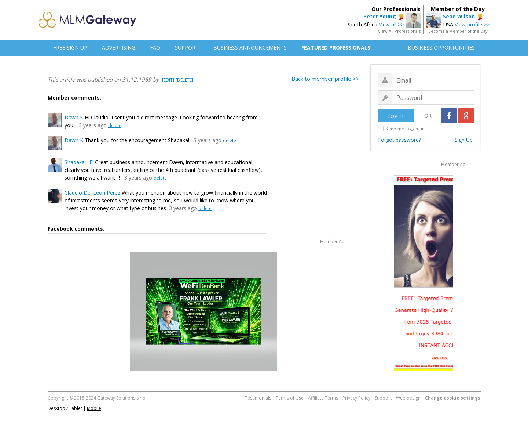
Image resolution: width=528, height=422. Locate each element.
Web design (408, 398)
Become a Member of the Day (458, 31)
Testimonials (258, 398)
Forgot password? (399, 139)
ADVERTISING (118, 47)
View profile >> (472, 24)
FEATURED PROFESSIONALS (335, 47)
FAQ (155, 47)
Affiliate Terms (323, 398)
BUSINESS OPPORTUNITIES (441, 47)
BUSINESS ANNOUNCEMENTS (250, 47)
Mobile (94, 408)
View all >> (391, 24)
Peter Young (379, 16)
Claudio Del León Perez (92, 192)
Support (383, 398)
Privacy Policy (356, 398)
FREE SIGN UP (70, 47)
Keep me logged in (405, 129)
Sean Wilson (459, 16)
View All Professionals (399, 31)
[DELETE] (184, 80)
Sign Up (464, 139)
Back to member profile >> (325, 78)
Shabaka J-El (79, 162)
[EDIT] (168, 80)
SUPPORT (187, 47)
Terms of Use (290, 398)
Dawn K (74, 117)
